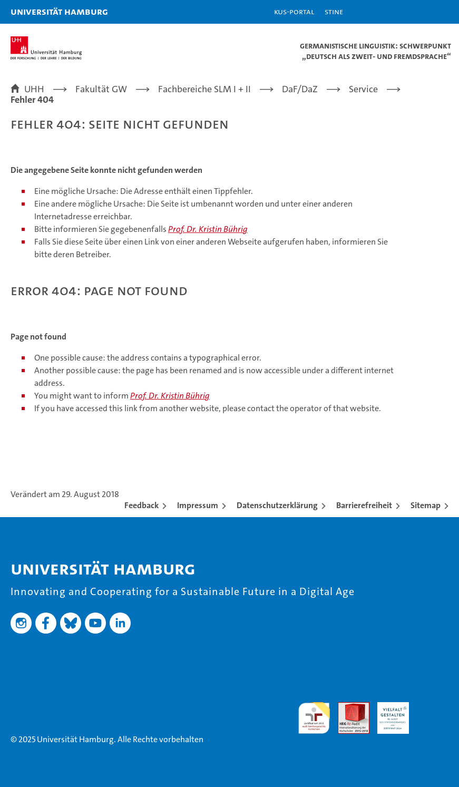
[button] (418, 12)
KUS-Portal (294, 11)
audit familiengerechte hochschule (314, 718)
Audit (348, 707)
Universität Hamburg (59, 11)
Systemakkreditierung (432, 707)
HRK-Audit (387, 713)
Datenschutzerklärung (277, 505)
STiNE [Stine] (334, 11)
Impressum (197, 505)
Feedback (141, 505)
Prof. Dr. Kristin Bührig (208, 229)
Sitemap (426, 505)
